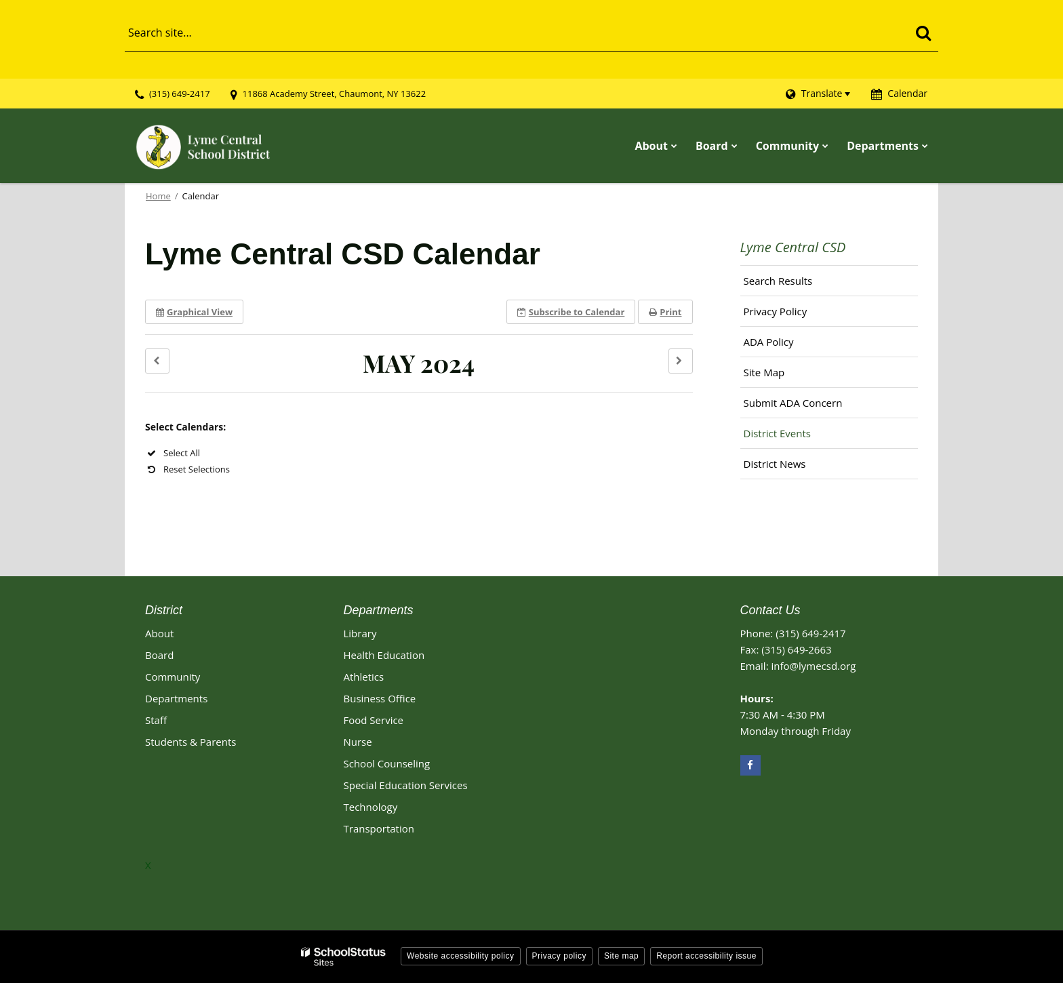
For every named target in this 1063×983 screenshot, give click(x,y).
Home (158, 196)
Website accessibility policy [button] (461, 956)
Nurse (358, 741)
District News (775, 463)
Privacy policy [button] (559, 956)
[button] (157, 361)
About (159, 633)
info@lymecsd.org (813, 666)
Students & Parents (190, 741)
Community (172, 676)
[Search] (923, 33)
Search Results (778, 280)
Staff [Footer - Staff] (156, 720)
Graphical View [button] (194, 312)
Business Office (380, 698)
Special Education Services (406, 785)
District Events (777, 433)
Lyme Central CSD (793, 247)
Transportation (379, 828)
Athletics (364, 676)
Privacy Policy (775, 311)
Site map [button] (621, 956)
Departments (176, 698)
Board (159, 655)
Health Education (384, 655)
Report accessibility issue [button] (706, 956)
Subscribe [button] (571, 312)
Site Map (764, 372)
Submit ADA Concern (793, 402)
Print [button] (665, 312)
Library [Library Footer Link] (360, 633)
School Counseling (387, 763)
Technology (371, 807)
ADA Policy (769, 341)
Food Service (374, 720)
